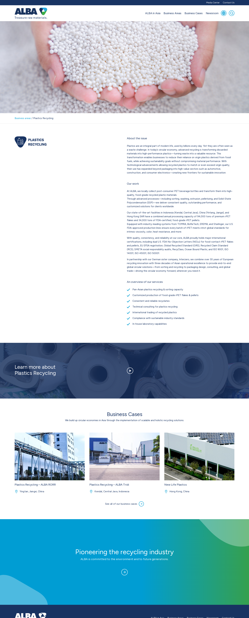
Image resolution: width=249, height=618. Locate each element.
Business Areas (172, 13)
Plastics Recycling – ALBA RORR (35, 484)
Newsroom (212, 13)
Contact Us (229, 2)
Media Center (213, 2)
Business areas (23, 118)
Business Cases (194, 13)
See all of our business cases (124, 503)
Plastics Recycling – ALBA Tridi (109, 484)
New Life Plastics (175, 484)
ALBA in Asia (152, 13)
